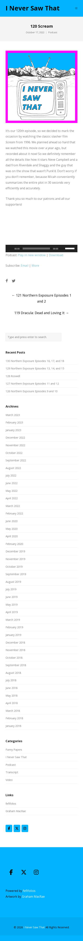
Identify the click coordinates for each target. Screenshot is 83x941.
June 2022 (11, 483)
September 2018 (16, 665)
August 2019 (13, 582)
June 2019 (11, 597)
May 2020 (11, 528)
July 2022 (11, 475)
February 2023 (14, 422)
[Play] (10, 248)
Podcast (52, 32)
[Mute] (62, 248)
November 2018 (15, 650)
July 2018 (11, 680)
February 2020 (14, 544)
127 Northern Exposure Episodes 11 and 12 (32, 383)
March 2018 (13, 710)
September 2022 (16, 460)
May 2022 (11, 491)
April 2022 (12, 498)
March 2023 (13, 415)
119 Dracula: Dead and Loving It (41, 313)
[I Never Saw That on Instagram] (25, 828)
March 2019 (13, 619)
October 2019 (14, 566)
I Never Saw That (33, 8)
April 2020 (12, 536)
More (35, 265)
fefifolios (11, 803)
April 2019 (12, 612)
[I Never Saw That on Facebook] (9, 828)
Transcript (12, 772)
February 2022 (14, 513)
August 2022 (13, 468)
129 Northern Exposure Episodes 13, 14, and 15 (35, 368)
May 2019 (11, 604)
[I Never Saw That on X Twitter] (17, 828)
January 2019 (13, 635)
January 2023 (13, 430)
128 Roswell (13, 376)
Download (56, 255)
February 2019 (14, 627)
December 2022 (15, 437)
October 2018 (14, 657)
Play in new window (32, 255)
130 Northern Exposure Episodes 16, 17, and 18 (35, 361)
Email (24, 265)
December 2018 (15, 642)
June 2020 (11, 521)
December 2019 (15, 551)
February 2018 (14, 718)
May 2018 (11, 695)
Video (9, 780)
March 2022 (13, 506)
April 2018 (12, 703)
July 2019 (11, 589)
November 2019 (15, 559)
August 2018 (13, 673)
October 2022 (14, 453)
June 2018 (11, 688)
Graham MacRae (16, 811)
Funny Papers (14, 749)
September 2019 (16, 574)
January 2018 (13, 726)
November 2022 (15, 445)
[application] (41, 248)
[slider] (36, 248)
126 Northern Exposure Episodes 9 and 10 (31, 391)
